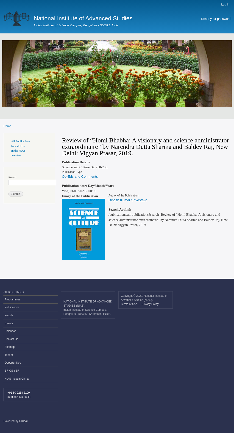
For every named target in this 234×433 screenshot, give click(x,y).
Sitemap (10, 347)
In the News (18, 150)
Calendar (10, 331)
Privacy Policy (150, 304)
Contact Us (11, 339)
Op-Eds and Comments (80, 176)
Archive (16, 155)
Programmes (12, 299)
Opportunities (13, 362)
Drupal (23, 421)
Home (7, 126)
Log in (225, 4)
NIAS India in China (17, 378)
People (9, 315)
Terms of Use (129, 304)
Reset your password (216, 19)
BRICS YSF (12, 370)
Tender (9, 355)
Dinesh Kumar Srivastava (128, 200)
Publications (12, 307)
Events (9, 323)
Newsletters (18, 146)
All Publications (20, 141)
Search (12, 177)
